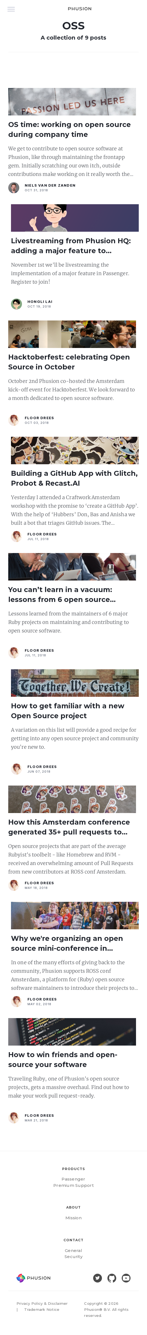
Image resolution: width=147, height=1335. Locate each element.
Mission (73, 1217)
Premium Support (73, 1185)
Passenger (73, 1179)
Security (73, 1256)
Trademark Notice (41, 1309)
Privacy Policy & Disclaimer (42, 1303)
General (73, 1250)
